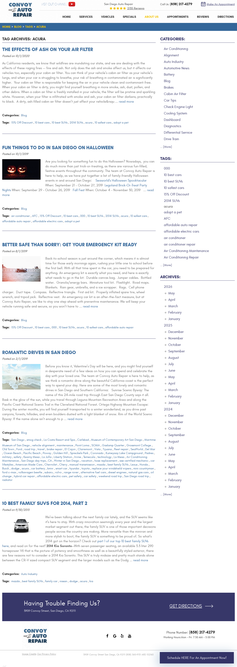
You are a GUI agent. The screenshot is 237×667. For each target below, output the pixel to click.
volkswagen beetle (30, 472)
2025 (168, 325)
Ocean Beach (12, 453)
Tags (29, 26)
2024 (168, 409)
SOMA (95, 445)
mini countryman (143, 468)
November (175, 338)
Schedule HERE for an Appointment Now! (196, 658)
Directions (226, 16)
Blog (18, 26)
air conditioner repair (179, 244)
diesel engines (117, 472)
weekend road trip (110, 476)
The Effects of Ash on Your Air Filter (47, 49)
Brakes (169, 87)
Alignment (171, 55)
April (171, 300)
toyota (85, 468)
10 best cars (42, 122)
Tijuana (107, 449)
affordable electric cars (48, 221)
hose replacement (105, 460)
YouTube (129, 637)
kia (91, 581)
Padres (149, 453)
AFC (35, 216)
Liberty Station (63, 457)
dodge (15, 468)
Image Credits (29, 654)
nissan (63, 581)
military (6, 457)
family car (51, 581)
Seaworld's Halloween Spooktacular (121, 180)
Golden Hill (60, 453)
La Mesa (119, 457)
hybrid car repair (24, 476)
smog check (34, 439)
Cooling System (175, 113)
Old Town (8, 449)
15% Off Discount (22, 122)
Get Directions (185, 606)
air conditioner (20, 216)
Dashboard (172, 120)
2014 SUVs (76, 122)
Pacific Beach (32, 453)
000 (82, 216)
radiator (7, 480)
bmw (50, 468)
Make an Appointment (221, 4)
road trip (29, 449)
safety (17, 457)
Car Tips (170, 100)
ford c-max (9, 472)
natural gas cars (138, 472)
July (171, 364)
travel (41, 449)
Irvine (77, 457)
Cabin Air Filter (175, 94)
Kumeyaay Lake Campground (124, 453)
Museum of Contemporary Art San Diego (116, 439)
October (174, 345)
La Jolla (46, 457)
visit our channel (54, 4)
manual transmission (82, 464)
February (174, 312)
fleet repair (121, 449)
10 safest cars (103, 122)
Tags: (166, 158)
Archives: (170, 276)
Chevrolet (50, 464)
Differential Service (178, 133)
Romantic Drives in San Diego (39, 352)
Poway (47, 453)
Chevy (63, 464)
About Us (151, 16)
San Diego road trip (136, 476)
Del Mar (150, 449)
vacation (86, 460)
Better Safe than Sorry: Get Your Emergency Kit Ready (69, 245)
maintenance (65, 445)
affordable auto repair (16, 221)
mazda (101, 464)
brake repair (54, 449)
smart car (61, 468)
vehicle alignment (43, 445)
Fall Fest (79, 190)
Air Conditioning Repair (181, 257)
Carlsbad (83, 439)
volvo (58, 472)
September (176, 351)
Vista (97, 449)
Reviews (203, 16)
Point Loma (82, 445)
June (171, 370)
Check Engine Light (178, 107)
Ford (19, 449)
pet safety (75, 476)
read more (126, 102)
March (173, 306)
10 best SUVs (59, 122)
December (176, 332)
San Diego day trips (33, 460)
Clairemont (85, 449)
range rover (71, 472)
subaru (48, 472)
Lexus (134, 464)
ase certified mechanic (133, 460)
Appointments (177, 16)
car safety (90, 476)
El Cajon (70, 449)
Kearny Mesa (32, 457)
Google (114, 637)
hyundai (74, 468)
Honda (144, 464)
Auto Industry (29, 574)
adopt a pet (121, 122)
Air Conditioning (176, 49)
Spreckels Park (79, 453)
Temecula (89, 457)
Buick (5, 468)
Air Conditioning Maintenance (186, 251)
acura (41, 26)
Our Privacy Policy (46, 654)
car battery (38, 468)
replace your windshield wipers (111, 468)
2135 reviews (135, 8)
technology (104, 457)
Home (66, 16)
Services (86, 16)
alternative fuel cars (93, 472)
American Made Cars (28, 464)
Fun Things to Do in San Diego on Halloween (58, 147)
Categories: (172, 38)
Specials (129, 16)
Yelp (122, 637)
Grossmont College (138, 445)
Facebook (107, 637)
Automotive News (176, 68)
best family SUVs (118, 464)
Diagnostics (172, 126)
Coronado (97, 453)
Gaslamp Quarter (113, 445)
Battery (169, 74)
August (173, 358)
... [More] (166, 146)
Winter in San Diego (66, 460)
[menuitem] (66, 16)
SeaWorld (137, 449)
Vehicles (107, 16)
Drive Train (171, 139)
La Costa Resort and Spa (59, 439)
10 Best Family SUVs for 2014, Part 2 (44, 503)
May (171, 293)
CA (50, 460)
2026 (168, 287)
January (174, 319)
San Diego (17, 439)
